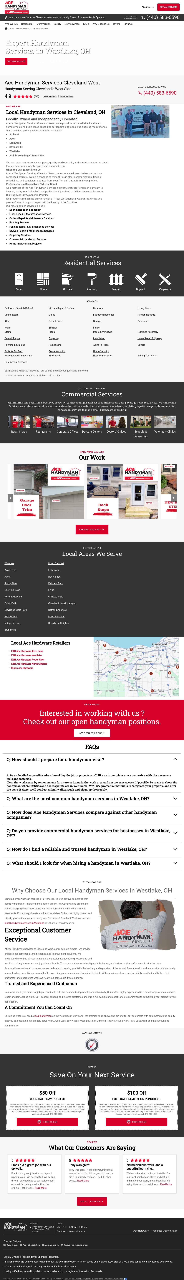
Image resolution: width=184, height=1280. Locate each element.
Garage (97, 321)
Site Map (69, 1273)
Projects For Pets (14, 351)
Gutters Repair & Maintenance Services (31, 218)
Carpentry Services (20, 235)
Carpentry (54, 338)
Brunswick (10, 629)
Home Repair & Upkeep (150, 338)
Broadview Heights (58, 623)
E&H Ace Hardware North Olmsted (29, 663)
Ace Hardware (141, 1225)
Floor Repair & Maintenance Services (30, 214)
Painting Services (19, 222)
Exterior (53, 327)
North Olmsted (56, 563)
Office (52, 314)
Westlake (9, 563)
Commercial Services (16, 362)
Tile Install (54, 355)
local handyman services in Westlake (24, 917)
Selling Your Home (147, 355)
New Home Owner (102, 355)
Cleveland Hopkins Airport (62, 603)
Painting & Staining (15, 344)
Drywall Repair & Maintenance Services (31, 231)
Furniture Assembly (148, 331)
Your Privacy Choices (116, 1273)
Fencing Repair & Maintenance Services (31, 226)
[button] (92, 761)
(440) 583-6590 (163, 17)
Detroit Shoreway (57, 609)
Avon (7, 576)
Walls (7, 327)
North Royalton (56, 616)
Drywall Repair (12, 338)
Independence (12, 623)
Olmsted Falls (55, 596)
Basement (143, 321)
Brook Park (11, 603)
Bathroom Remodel (103, 314)
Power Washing (57, 351)
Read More (40, 1182)
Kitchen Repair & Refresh (62, 308)
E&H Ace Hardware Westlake (26, 655)
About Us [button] (148, 7)
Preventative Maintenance (18, 355)
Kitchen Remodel (147, 314)
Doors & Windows (102, 331)
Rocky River (11, 583)
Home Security (101, 351)
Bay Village (54, 576)
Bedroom (98, 308)
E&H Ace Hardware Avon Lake (27, 651)
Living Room (144, 308)
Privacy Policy (79, 1273)
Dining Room (11, 314)
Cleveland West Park (16, 609)
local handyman (43, 1010)
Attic (7, 321)
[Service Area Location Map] (135, 588)
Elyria (51, 590)
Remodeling (55, 344)
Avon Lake (10, 570)
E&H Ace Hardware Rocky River (27, 659)
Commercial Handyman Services (27, 239)
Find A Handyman (19, 28)
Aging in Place (100, 344)
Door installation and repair (25, 209)
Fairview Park (55, 583)
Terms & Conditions (94, 1273)
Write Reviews (66, 96)
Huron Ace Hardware (22, 668)
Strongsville (11, 616)
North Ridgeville (13, 596)
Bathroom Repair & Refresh (19, 308)
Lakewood (54, 570)
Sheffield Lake (12, 590)
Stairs (8, 331)
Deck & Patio (55, 321)
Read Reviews (50, 96)
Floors (52, 331)
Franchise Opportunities (164, 1225)
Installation (99, 338)
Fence (96, 327)
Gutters (141, 344)
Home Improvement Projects (25, 243)
